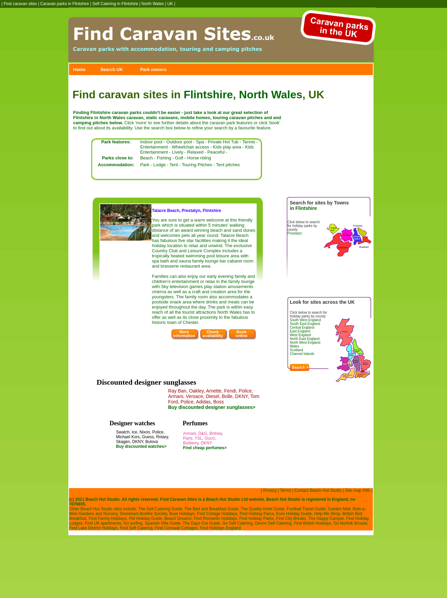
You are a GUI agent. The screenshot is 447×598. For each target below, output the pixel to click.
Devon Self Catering (273, 523)
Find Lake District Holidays (93, 528)
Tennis (248, 141)
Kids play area (227, 147)
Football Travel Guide (306, 509)
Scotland (296, 350)
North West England (305, 342)
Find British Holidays (312, 523)
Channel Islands (302, 354)
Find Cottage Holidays (217, 513)
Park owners (153, 69)
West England (300, 335)
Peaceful (216, 152)
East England (300, 331)
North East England (305, 339)
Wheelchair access (190, 147)
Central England (302, 327)
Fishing (164, 157)
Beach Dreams (177, 518)
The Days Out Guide (201, 523)
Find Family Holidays (107, 518)
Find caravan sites (20, 3)
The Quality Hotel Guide (262, 509)
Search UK (111, 69)
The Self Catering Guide (160, 509)
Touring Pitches (197, 164)
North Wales (152, 3)
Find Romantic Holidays (215, 518)
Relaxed (195, 152)
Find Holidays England (220, 528)
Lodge (159, 164)
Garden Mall (339, 509)
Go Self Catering (237, 523)
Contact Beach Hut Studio (318, 490)
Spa (200, 141)
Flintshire (208, 94)
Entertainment (154, 147)
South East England (305, 324)
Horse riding (199, 157)
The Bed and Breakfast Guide (212, 509)
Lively (177, 152)
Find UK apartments (103, 523)
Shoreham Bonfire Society (143, 513)
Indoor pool (151, 141)
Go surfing (132, 523)
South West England (305, 320)
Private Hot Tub (223, 141)
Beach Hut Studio (223, 499)
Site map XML (358, 490)
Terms (285, 490)
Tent (174, 164)
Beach (146, 157)
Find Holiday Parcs (257, 513)
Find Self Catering (136, 528)
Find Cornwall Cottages (176, 528)
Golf (179, 157)
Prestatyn (294, 233)
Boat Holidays (181, 513)
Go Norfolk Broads (350, 523)
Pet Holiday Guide (145, 518)
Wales (294, 346)
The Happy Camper (326, 518)
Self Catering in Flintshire (115, 3)
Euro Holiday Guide (294, 513)
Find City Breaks (291, 518)
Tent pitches (228, 164)
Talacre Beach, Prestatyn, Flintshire (186, 210)
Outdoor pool (179, 141)
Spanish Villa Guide (162, 523)
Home (79, 69)
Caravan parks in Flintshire (64, 3)
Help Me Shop (327, 513)
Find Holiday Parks (256, 518)
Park (144, 164)
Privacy (269, 490)
